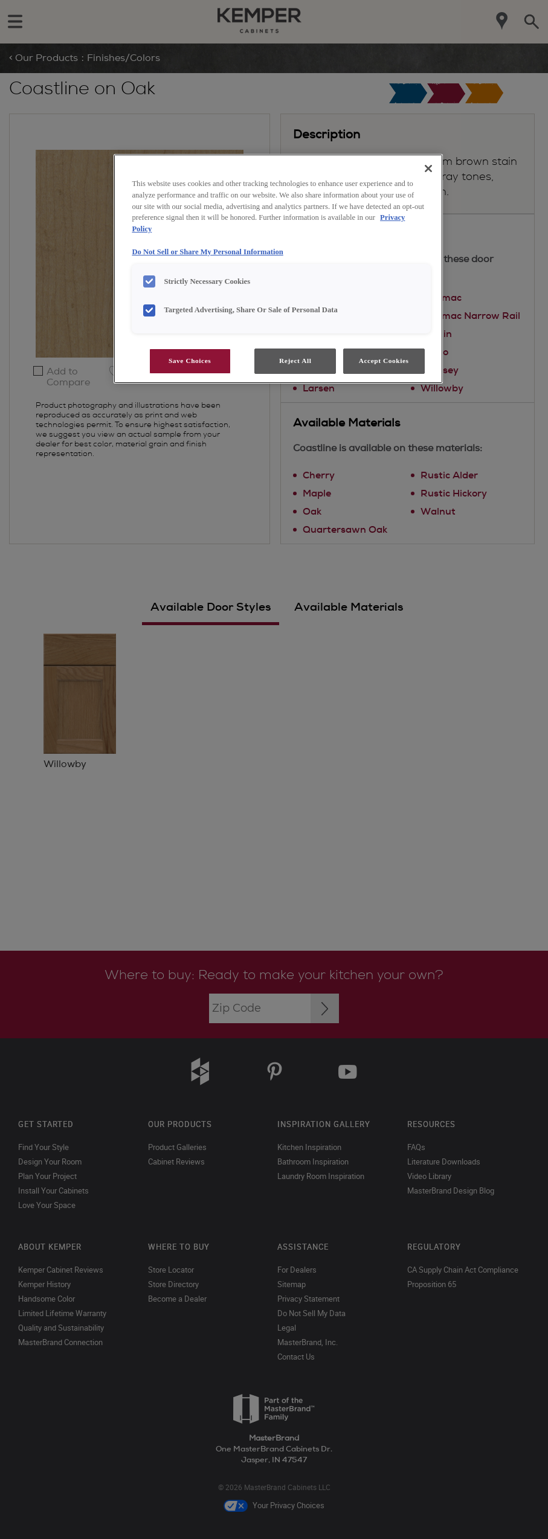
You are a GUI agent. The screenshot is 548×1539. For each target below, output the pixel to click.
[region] (278, 269)
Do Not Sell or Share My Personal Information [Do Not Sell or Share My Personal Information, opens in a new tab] (207, 252)
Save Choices (190, 360)
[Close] (428, 168)
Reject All (295, 360)
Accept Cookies (384, 360)
